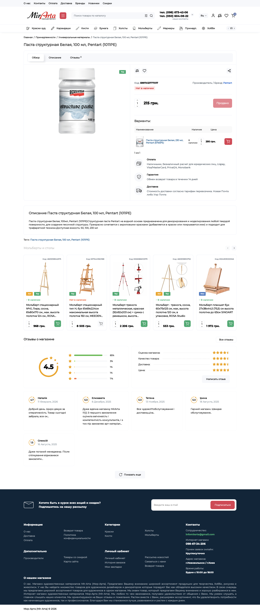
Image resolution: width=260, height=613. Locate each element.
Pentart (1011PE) (80, 239)
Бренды (80, 3)
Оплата (53, 3)
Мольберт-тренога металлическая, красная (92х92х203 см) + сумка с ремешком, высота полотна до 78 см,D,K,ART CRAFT (129, 310)
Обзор (36, 57)
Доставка (66, 3)
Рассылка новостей (157, 557)
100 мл (66, 239)
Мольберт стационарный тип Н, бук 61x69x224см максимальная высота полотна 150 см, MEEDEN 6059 (85, 310)
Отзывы (75, 57)
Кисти (108, 535)
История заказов (115, 562)
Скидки (107, 3)
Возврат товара (73, 530)
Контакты (39, 3)
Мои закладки (113, 566)
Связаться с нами (155, 561)
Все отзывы (226, 339)
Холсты (149, 530)
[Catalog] (63, 15)
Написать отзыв (216, 379)
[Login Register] (213, 15)
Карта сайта (71, 561)
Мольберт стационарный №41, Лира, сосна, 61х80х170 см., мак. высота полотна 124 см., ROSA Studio (42, 310)
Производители (34, 558)
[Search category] (146, 15)
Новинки (93, 3)
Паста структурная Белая (45, 239)
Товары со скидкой (75, 557)
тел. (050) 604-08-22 (174, 16)
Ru (202, 15)
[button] (227, 248)
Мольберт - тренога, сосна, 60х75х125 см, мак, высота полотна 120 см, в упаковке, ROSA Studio (173, 310)
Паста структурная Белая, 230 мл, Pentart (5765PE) (164, 141)
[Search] (151, 15)
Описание (55, 57)
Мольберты (152, 534)
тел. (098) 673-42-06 (174, 12)
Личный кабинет (115, 558)
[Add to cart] (228, 141)
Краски (109, 531)
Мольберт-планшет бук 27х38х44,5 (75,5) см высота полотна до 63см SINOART (216, 308)
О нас (27, 3)
